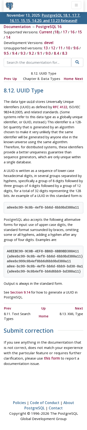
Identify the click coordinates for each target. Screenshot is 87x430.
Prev (7, 78)
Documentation (17, 26)
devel (48, 42)
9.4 (14, 53)
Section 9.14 (20, 292)
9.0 (48, 53)
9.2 (31, 53)
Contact (56, 407)
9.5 (6, 53)
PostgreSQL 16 (48, 26)
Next (79, 78)
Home (69, 78)
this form (52, 357)
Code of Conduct (44, 402)
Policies (19, 402)
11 (60, 48)
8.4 (56, 53)
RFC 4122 (60, 106)
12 (53, 48)
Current (45, 32)
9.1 (39, 53)
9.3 (23, 53)
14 (8, 37)
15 (80, 32)
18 (56, 32)
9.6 (75, 48)
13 (46, 48)
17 (65, 32)
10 (68, 48)
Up (15, 78)
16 (72, 32)
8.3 (64, 53)
